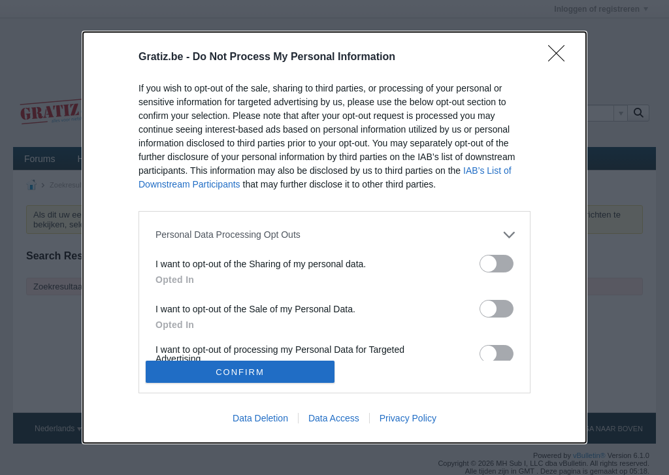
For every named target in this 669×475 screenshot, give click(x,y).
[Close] (560, 57)
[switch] (497, 263)
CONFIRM (240, 372)
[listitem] (334, 235)
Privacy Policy (408, 418)
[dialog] (334, 237)
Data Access (333, 418)
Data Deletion (260, 418)
